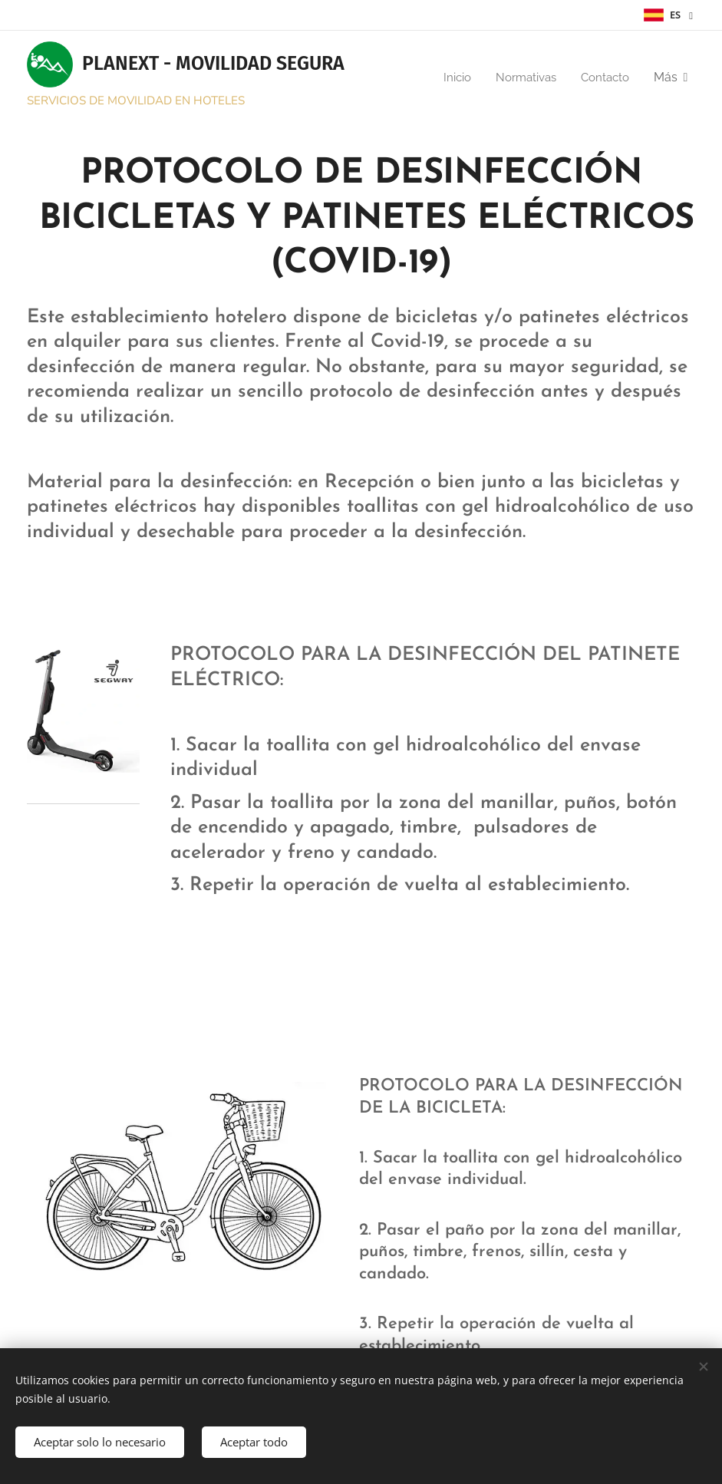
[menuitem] (451, 77)
